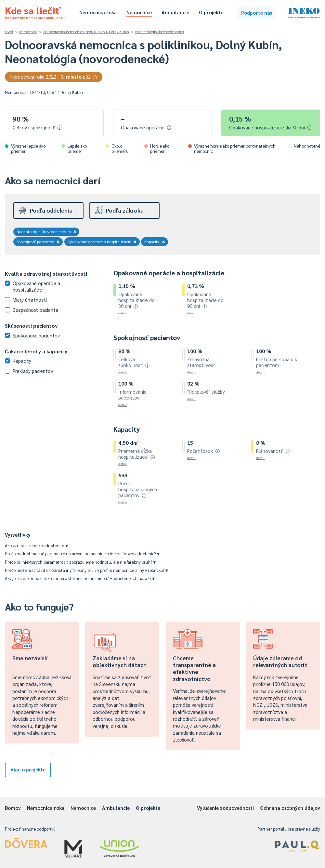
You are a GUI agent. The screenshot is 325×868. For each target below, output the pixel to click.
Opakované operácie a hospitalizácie (102, 241)
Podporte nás (256, 12)
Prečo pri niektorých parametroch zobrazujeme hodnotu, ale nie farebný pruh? (80, 562)
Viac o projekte (28, 769)
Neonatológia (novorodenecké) (159, 31)
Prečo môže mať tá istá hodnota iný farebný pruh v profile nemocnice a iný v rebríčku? (86, 570)
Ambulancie (175, 12)
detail (122, 313)
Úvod (9, 31)
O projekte (211, 12)
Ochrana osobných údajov (290, 808)
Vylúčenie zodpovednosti (225, 808)
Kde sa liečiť (35, 12)
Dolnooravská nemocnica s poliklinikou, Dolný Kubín (86, 31)
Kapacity (154, 241)
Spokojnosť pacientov (38, 241)
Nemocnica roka (98, 12)
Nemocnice (139, 12)
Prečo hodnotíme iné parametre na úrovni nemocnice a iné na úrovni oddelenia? (82, 553)
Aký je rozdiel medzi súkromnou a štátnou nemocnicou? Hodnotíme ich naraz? (80, 578)
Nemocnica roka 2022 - (53, 76)
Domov (13, 808)
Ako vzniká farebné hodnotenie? (36, 545)
